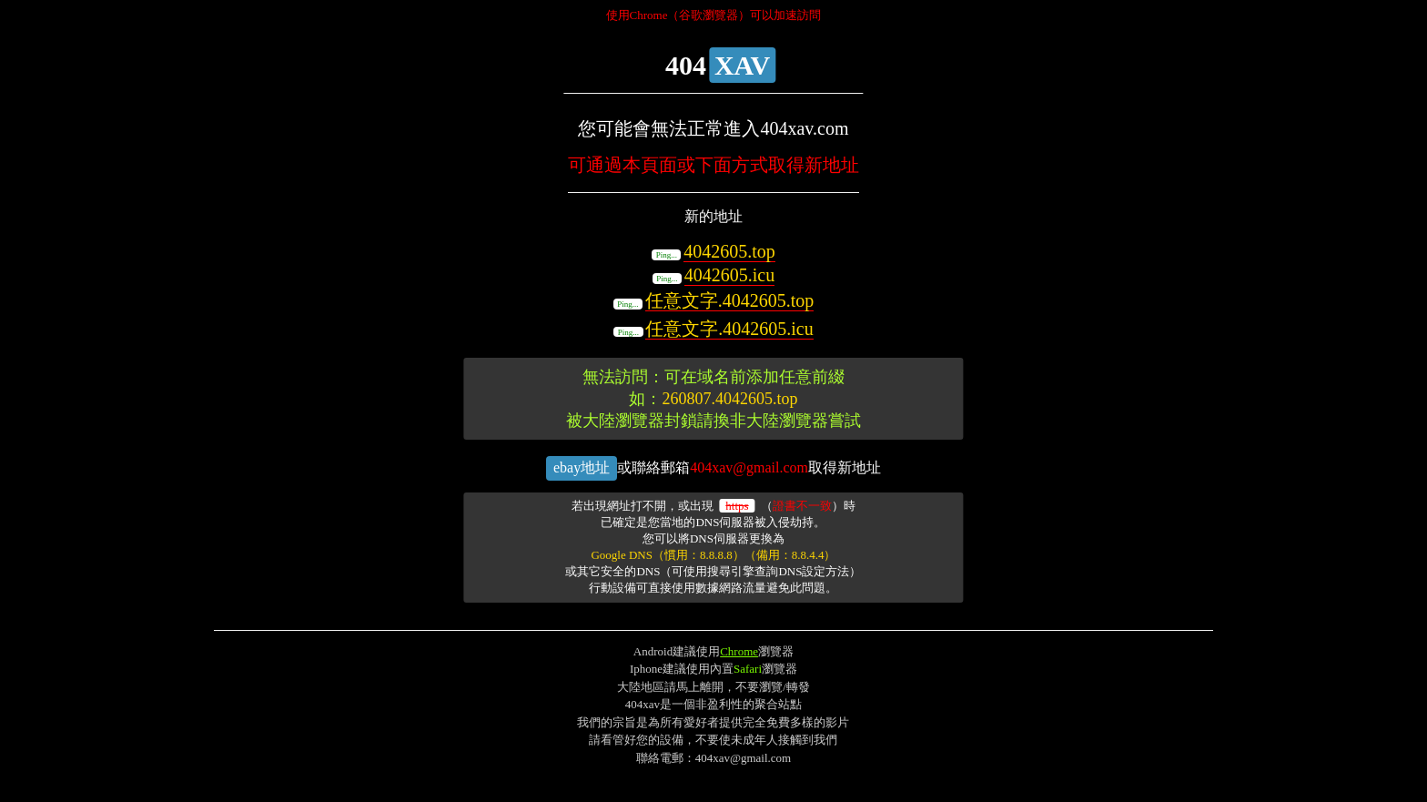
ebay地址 (581, 467)
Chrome (739, 651)
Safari (748, 668)
